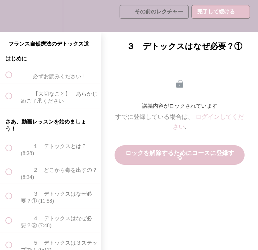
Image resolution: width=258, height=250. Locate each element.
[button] (12, 16)
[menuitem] (50, 16)
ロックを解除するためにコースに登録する (179, 155)
